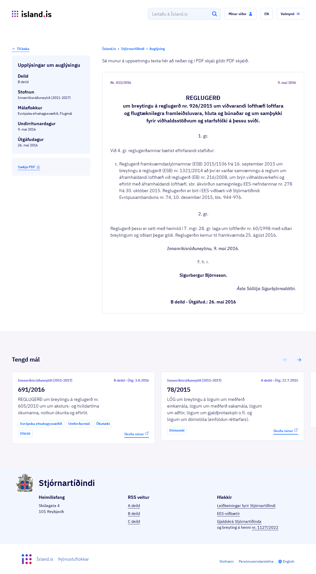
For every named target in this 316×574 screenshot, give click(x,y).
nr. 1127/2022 (265, 527)
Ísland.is (45, 559)
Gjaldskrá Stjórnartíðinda (239, 521)
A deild (134, 505)
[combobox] (184, 14)
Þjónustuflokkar (73, 559)
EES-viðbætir (228, 513)
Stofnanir (226, 561)
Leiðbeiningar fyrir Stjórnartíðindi (246, 505)
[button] (241, 14)
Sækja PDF (29, 167)
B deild (134, 513)
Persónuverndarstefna (256, 561)
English (288, 561)
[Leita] (214, 14)
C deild (134, 521)
